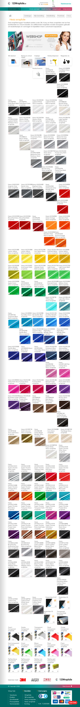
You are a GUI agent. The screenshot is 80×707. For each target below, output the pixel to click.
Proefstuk (61, 16)
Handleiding (51, 16)
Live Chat (72, 703)
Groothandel (14, 699)
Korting (27, 704)
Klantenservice (66, 4)
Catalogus (27, 16)
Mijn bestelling (39, 16)
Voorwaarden (14, 704)
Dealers (12, 697)
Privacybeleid (14, 702)
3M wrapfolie (29, 697)
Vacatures (13, 695)
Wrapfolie (27, 695)
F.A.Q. (69, 16)
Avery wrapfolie (30, 699)
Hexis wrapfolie (29, 702)
